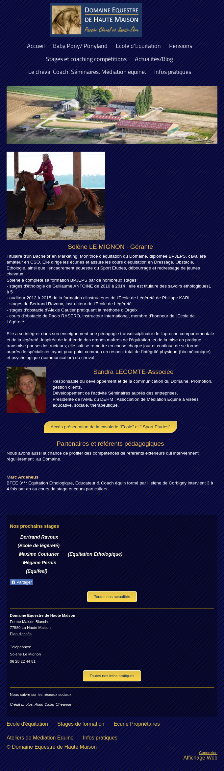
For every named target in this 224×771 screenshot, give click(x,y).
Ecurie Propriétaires (137, 724)
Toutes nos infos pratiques (112, 676)
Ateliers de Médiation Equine (40, 737)
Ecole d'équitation (27, 724)
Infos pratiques (100, 737)
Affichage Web (200, 757)
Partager (21, 582)
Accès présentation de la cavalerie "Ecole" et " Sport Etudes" (110, 426)
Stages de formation (80, 724)
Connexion (208, 752)
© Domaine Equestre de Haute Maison (52, 747)
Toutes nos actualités (112, 596)
